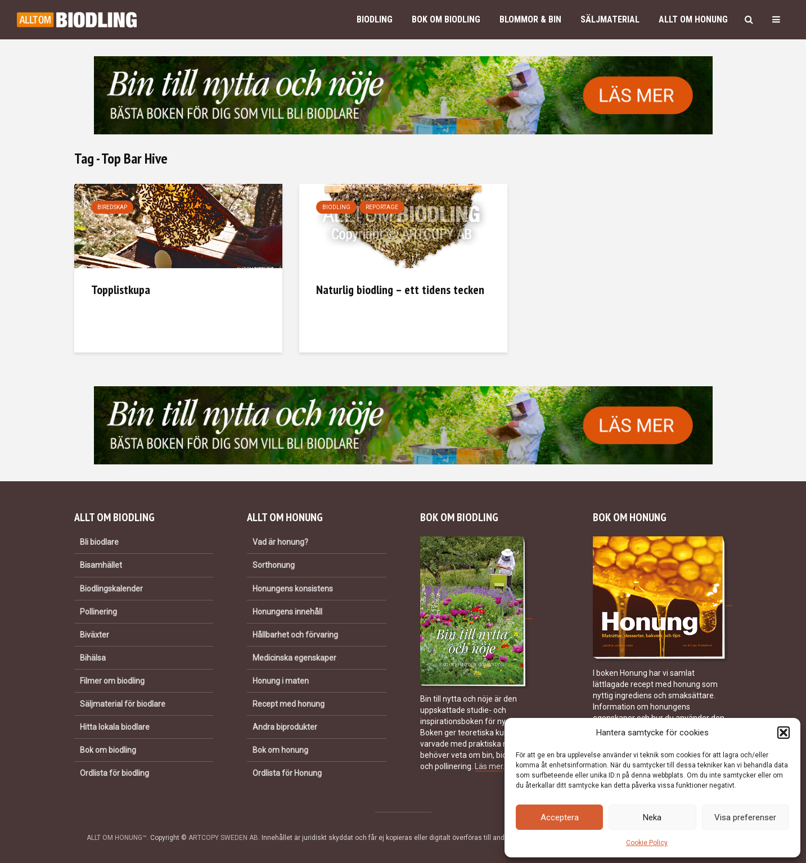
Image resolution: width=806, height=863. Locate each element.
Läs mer (489, 766)
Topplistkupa (120, 289)
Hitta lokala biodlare (115, 726)
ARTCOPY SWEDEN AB (223, 838)
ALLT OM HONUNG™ (117, 838)
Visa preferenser (745, 817)
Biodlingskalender (111, 588)
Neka (652, 817)
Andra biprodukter (285, 726)
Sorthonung (274, 565)
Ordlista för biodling (114, 773)
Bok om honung (280, 749)
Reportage (382, 207)
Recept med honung (289, 703)
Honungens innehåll (287, 611)
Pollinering (98, 611)
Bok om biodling (446, 19)
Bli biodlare (99, 541)
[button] (783, 732)
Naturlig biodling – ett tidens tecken (400, 289)
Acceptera (560, 817)
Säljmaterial (610, 19)
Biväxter (94, 634)
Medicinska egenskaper (294, 657)
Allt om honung (693, 19)
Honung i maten (281, 680)
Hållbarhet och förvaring (295, 634)
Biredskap (112, 207)
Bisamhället (101, 565)
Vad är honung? (280, 541)
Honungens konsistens (293, 588)
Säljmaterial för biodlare (122, 703)
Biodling (375, 19)
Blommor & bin (530, 19)
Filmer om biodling (112, 680)
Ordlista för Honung (287, 773)
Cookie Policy (647, 843)
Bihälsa (93, 657)
